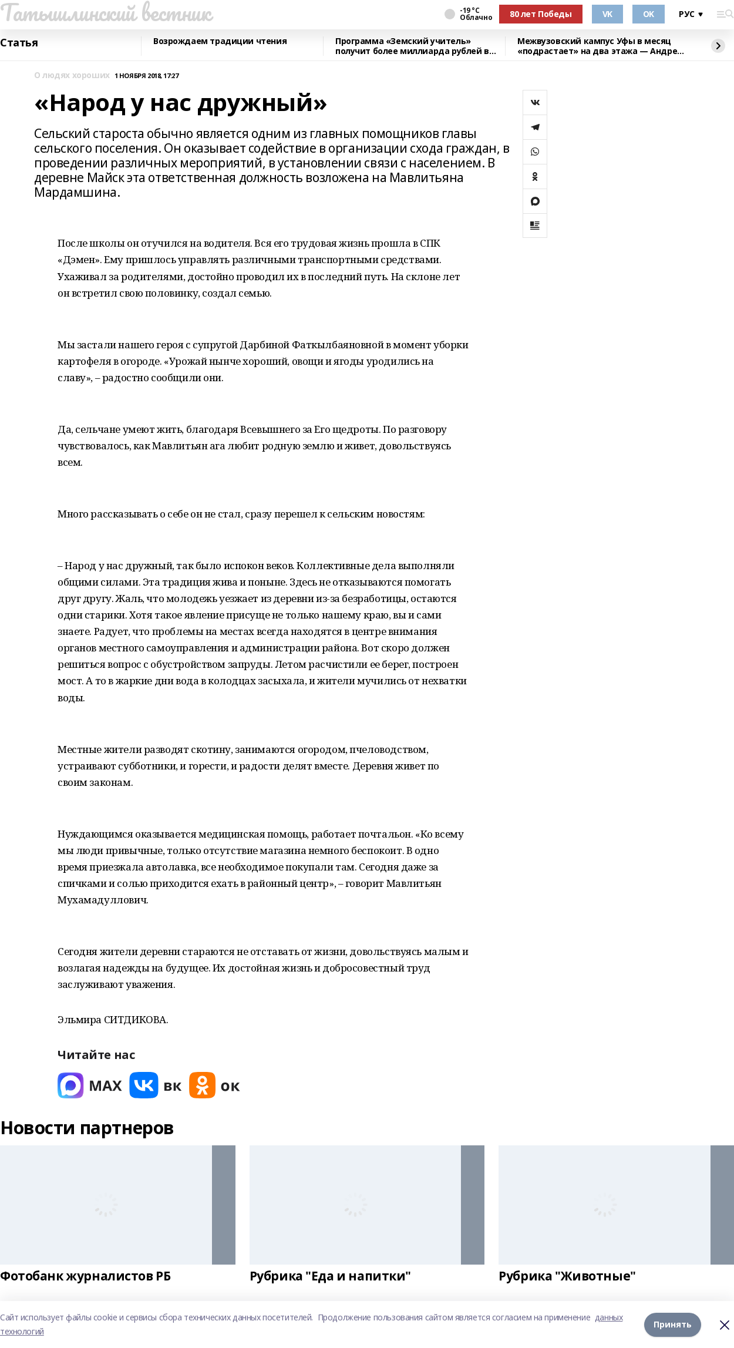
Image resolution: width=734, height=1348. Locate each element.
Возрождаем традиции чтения (220, 41)
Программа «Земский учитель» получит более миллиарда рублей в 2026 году (412, 46)
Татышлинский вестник (105, 12)
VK (607, 13)
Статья (19, 42)
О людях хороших (72, 75)
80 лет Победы (541, 13)
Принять (673, 1324)
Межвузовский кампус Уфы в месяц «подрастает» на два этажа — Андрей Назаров (600, 46)
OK (648, 13)
